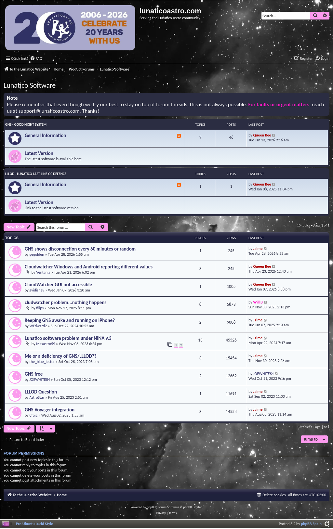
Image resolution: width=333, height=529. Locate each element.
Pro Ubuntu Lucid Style (34, 523)
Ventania (43, 272)
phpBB (151, 507)
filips (40, 307)
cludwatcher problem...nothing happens (65, 302)
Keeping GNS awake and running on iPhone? (70, 320)
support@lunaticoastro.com (49, 111)
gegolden (37, 254)
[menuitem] (36, 58)
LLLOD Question (41, 392)
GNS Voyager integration (49, 410)
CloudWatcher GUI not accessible (58, 285)
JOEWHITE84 (40, 379)
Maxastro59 (45, 343)
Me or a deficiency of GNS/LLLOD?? (61, 356)
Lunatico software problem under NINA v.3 (68, 338)
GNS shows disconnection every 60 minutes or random (80, 249)
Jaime (258, 248)
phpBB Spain (311, 523)
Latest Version (39, 153)
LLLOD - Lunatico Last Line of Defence (35, 174)
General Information (45, 135)
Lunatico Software (30, 85)
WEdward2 (38, 325)
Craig (34, 415)
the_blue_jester (42, 361)
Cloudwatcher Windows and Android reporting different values (89, 267)
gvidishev (37, 290)
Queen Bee (262, 135)
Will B (258, 302)
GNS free (34, 374)
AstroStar (37, 397)
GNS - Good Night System (26, 125)
